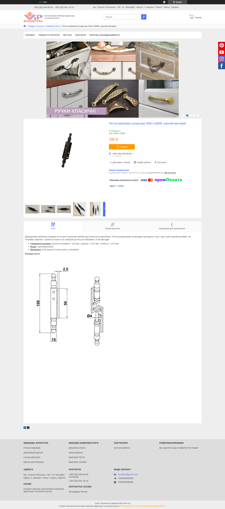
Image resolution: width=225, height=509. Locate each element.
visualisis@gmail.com (128, 474)
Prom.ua (126, 503)
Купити (124, 147)
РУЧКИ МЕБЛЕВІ (32, 448)
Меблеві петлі (53, 26)
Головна (30, 35)
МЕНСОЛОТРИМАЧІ (34, 462)
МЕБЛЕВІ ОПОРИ (78, 462)
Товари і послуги (36, 26)
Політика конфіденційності (104, 35)
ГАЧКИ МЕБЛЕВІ (32, 457)
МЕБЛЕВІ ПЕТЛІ (77, 457)
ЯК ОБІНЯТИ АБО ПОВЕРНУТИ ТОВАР (179, 448)
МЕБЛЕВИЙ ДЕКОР (33, 452)
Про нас (67, 35)
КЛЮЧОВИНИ (76, 452)
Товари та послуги (49, 35)
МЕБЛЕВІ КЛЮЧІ (77, 448)
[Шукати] (143, 16)
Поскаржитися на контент (131, 506)
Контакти (80, 35)
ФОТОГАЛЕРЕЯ (122, 448)
